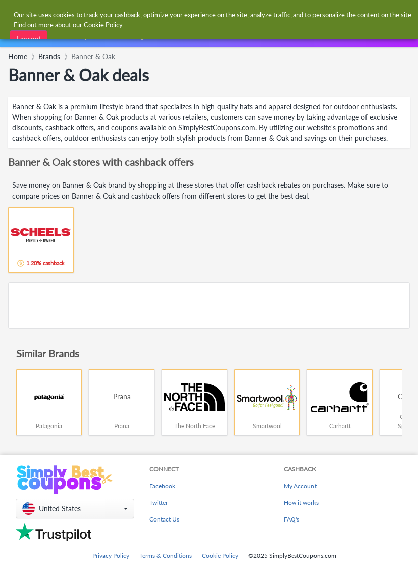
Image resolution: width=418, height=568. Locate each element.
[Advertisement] (209, 305)
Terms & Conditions (165, 555)
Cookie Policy (220, 555)
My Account (300, 486)
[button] (75, 508)
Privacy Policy (110, 555)
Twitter (158, 502)
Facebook (162, 486)
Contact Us (164, 519)
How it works (301, 502)
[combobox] (198, 14)
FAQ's (291, 519)
